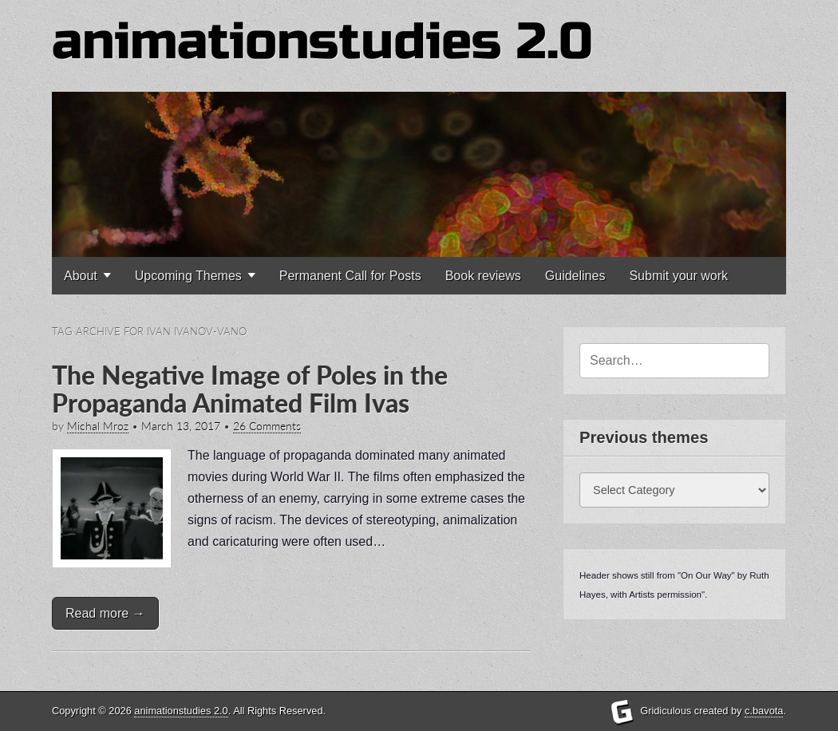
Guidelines (575, 276)
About (80, 276)
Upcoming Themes (188, 276)
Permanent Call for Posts (350, 276)
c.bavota (764, 711)
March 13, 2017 (180, 426)
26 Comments (267, 426)
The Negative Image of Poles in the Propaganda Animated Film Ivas (250, 388)
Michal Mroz (97, 426)
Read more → (105, 613)
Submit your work (678, 276)
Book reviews (483, 276)
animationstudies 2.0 (322, 42)
